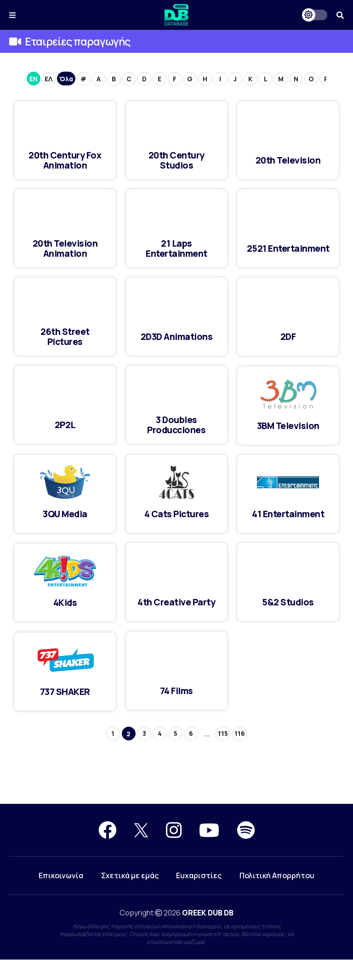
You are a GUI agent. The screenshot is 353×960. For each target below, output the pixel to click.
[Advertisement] (176, 770)
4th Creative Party (176, 602)
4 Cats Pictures (176, 514)
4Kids (65, 602)
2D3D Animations (176, 336)
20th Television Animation (65, 248)
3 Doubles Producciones (176, 424)
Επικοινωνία (60, 876)
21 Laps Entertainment (177, 248)
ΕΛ (48, 78)
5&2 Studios (288, 602)
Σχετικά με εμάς (129, 876)
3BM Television (288, 425)
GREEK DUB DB (207, 913)
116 (239, 733)
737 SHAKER (65, 691)
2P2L (65, 424)
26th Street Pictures (65, 336)
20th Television (288, 160)
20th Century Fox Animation (65, 160)
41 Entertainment (288, 514)
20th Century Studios (176, 160)
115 (223, 733)
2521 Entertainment (288, 248)
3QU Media (65, 514)
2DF (288, 336)
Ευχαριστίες (199, 876)
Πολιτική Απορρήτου (277, 876)
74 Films (176, 690)
